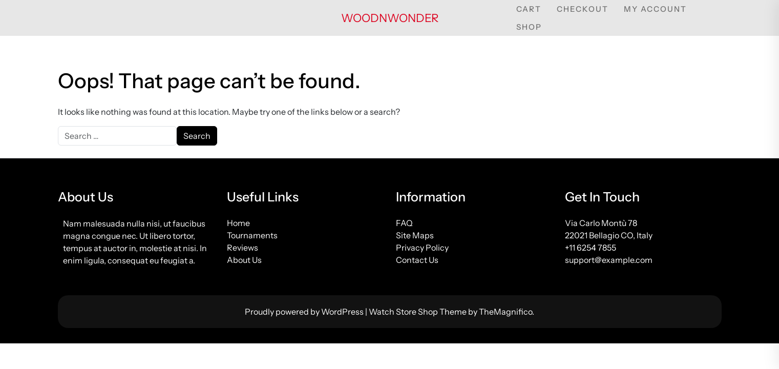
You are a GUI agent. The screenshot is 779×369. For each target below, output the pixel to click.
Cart (528, 9)
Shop (529, 27)
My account (655, 9)
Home (238, 223)
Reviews (242, 247)
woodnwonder (389, 18)
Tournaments (252, 235)
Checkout (582, 9)
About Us (244, 260)
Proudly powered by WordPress (305, 311)
